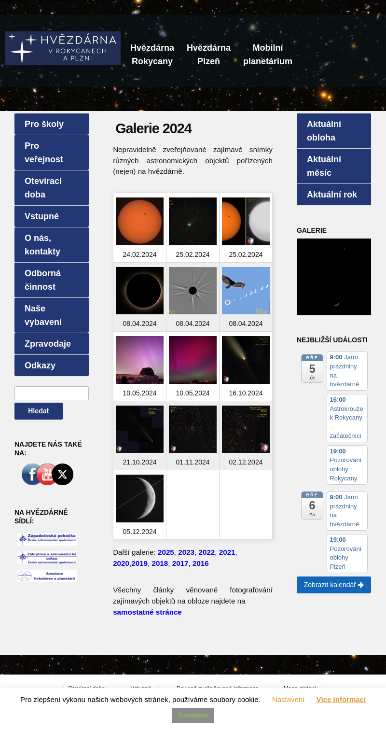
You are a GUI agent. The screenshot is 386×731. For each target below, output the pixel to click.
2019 (139, 563)
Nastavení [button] (288, 699)
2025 (166, 552)
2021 (227, 552)
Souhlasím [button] (192, 715)
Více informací (341, 699)
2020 (121, 563)
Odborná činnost (43, 280)
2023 (186, 552)
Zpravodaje (48, 344)
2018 (160, 563)
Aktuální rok (332, 194)
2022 (207, 552)
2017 (180, 563)
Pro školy (44, 124)
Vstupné (42, 216)
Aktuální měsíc (324, 166)
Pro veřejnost (44, 152)
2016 (201, 563)
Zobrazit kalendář (334, 585)
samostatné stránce (147, 612)
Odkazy (40, 365)
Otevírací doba (43, 187)
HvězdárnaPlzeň (209, 54)
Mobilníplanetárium (267, 54)
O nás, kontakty (42, 244)
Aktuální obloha (324, 130)
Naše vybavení (43, 315)
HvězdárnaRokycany (152, 54)
